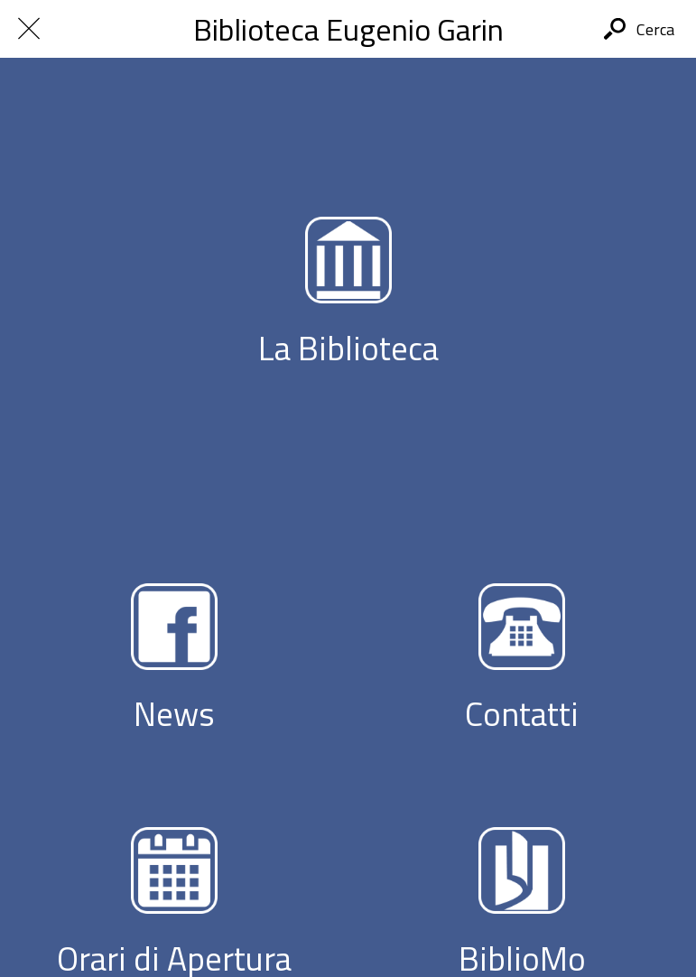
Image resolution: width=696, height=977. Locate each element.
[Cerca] (639, 29)
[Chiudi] (29, 29)
